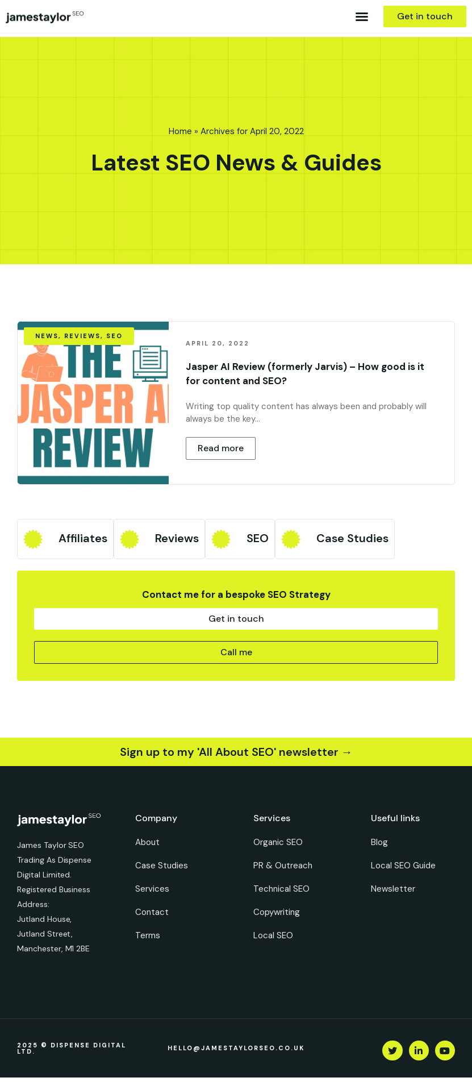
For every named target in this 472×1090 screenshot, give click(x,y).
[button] (362, 16)
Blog (379, 842)
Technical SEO (281, 889)
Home (180, 131)
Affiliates (83, 538)
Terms (147, 935)
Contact (152, 912)
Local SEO (273, 935)
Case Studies (352, 538)
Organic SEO (278, 842)
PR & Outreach (282, 865)
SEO (258, 538)
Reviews (177, 538)
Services (152, 889)
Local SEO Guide (403, 865)
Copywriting (276, 912)
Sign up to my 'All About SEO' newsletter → (236, 751)
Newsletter (393, 889)
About (147, 842)
